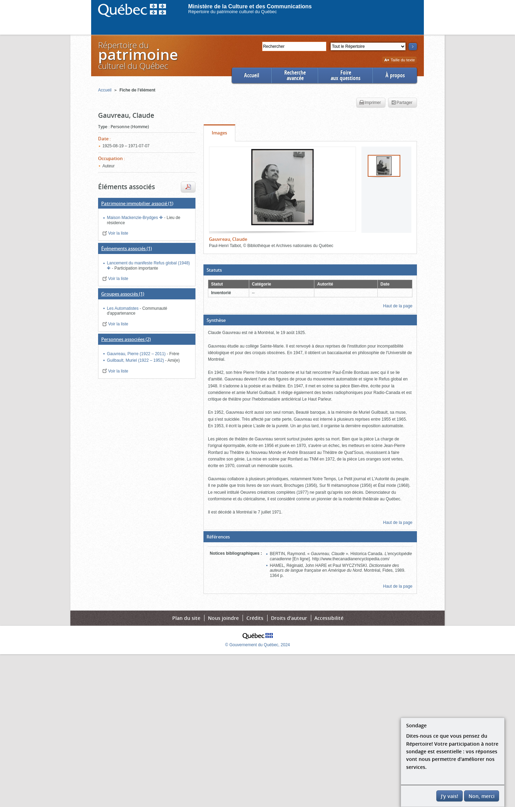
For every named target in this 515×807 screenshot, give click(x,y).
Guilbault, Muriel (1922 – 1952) (136, 360)
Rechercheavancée (295, 75)
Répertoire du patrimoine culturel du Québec (232, 11)
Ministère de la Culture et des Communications (250, 6)
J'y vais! (449, 796)
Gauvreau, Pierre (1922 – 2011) (137, 353)
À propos (395, 75)
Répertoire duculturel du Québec (137, 55)
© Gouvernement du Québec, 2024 (257, 644)
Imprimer (370, 103)
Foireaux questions (345, 75)
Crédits (254, 618)
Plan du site (186, 618)
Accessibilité (328, 618)
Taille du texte (399, 60)
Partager (401, 103)
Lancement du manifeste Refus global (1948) (148, 263)
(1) (137, 203)
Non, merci (482, 796)
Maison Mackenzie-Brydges (133, 217)
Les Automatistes (123, 308)
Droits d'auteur (289, 618)
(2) (126, 339)
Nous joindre (223, 618)
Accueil (251, 75)
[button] (310, 269)
